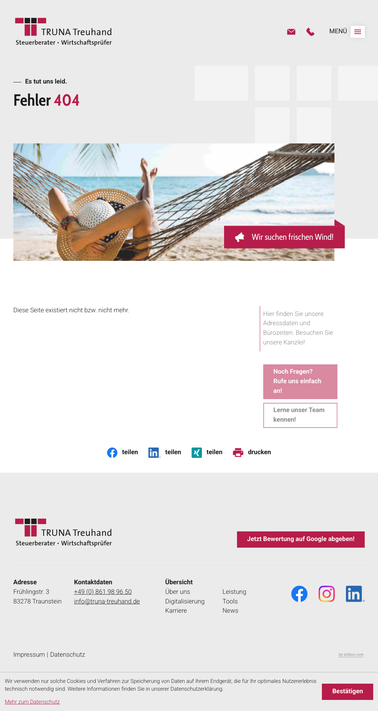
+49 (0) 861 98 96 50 (103, 592)
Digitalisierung (185, 601)
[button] (310, 32)
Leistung (235, 592)
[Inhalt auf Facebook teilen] (122, 453)
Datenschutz (67, 655)
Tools (230, 601)
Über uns (177, 592)
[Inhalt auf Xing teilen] (207, 453)
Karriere (176, 611)
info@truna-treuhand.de (107, 601)
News (230, 611)
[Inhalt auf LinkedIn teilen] (164, 453)
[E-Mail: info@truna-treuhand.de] (291, 32)
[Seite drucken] (252, 453)
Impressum (29, 655)
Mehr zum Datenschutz (32, 701)
